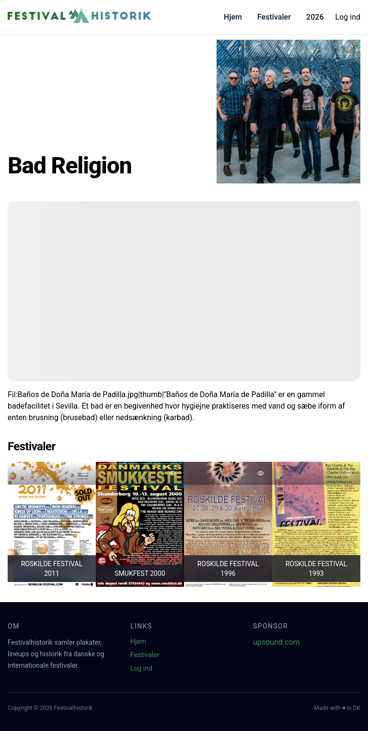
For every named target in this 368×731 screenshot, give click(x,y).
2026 (315, 17)
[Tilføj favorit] (84, 473)
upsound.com (276, 642)
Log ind (347, 17)
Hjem (233, 17)
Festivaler (274, 17)
